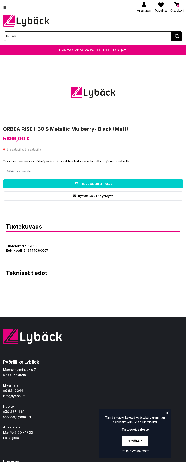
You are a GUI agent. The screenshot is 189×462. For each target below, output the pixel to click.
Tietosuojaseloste (135, 429)
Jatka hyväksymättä (135, 451)
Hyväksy (135, 441)
